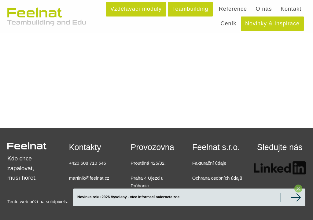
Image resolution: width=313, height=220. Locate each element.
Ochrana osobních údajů (217, 178)
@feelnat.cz (97, 178)
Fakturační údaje (209, 163)
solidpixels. (57, 201)
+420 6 (76, 163)
